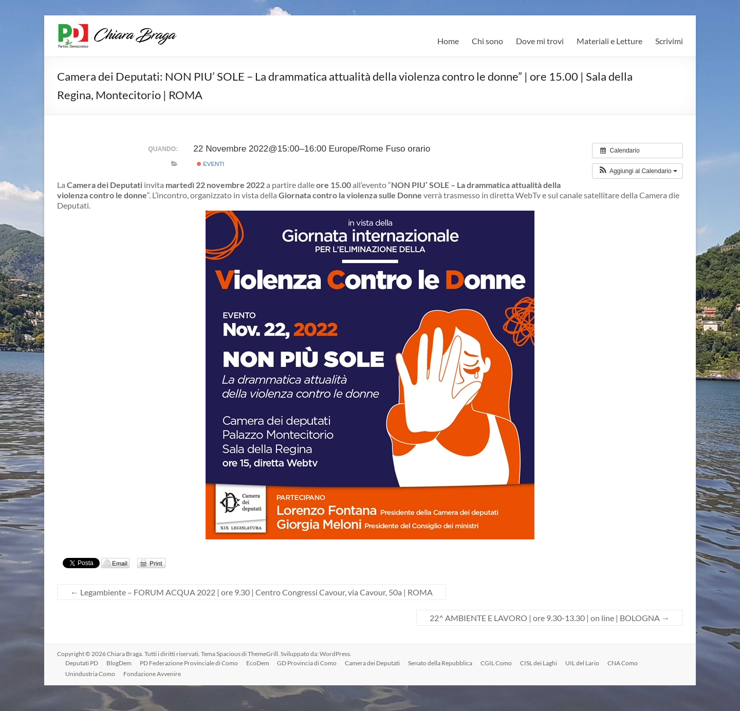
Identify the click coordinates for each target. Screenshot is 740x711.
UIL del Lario (583, 663)
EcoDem (257, 663)
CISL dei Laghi (539, 663)
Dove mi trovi (540, 41)
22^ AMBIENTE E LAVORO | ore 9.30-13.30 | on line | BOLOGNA (550, 618)
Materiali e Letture (609, 41)
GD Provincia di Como (307, 663)
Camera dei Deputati (372, 663)
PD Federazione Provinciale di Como (189, 663)
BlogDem (119, 663)
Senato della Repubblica (441, 663)
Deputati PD (81, 663)
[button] (637, 171)
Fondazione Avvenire (152, 674)
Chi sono (487, 41)
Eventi (211, 164)
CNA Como (623, 663)
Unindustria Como (90, 674)
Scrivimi (669, 41)
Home (448, 41)
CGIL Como (496, 663)
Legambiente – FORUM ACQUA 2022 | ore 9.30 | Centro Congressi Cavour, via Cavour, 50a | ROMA (251, 592)
